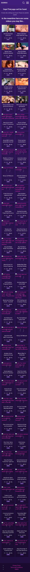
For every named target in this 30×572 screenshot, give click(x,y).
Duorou (4, 2)
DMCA (16, 569)
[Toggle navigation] (27, 3)
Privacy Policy (17, 565)
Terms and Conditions (17, 567)
